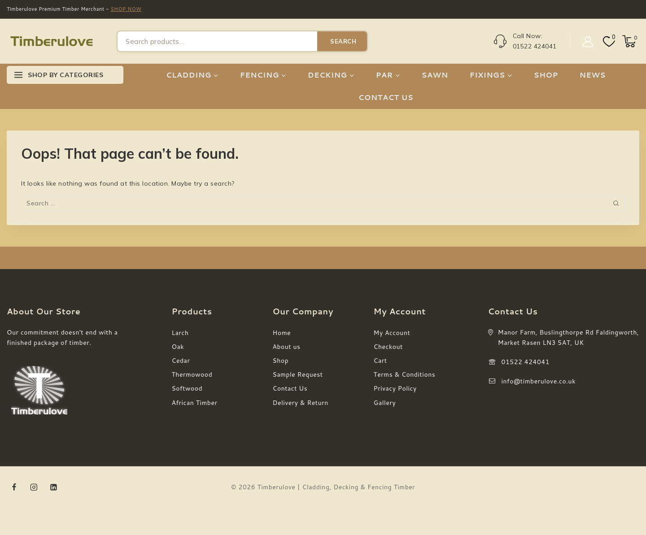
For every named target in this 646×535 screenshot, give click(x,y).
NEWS (593, 75)
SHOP (546, 75)
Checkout (388, 346)
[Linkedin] (53, 487)
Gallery (385, 402)
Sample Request (298, 374)
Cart (380, 360)
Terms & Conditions (405, 374)
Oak (178, 346)
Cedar (181, 360)
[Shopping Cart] (630, 41)
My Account (392, 332)
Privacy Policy (395, 388)
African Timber (195, 402)
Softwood (187, 388)
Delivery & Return (300, 402)
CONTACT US (385, 97)
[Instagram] (34, 487)
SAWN (435, 75)
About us (287, 346)
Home (282, 332)
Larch (180, 332)
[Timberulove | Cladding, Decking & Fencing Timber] (51, 41)
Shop (281, 360)
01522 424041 (526, 361)
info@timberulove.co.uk (539, 381)
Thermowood (192, 374)
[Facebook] (14, 487)
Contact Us (290, 388)
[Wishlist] (608, 41)
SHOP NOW (126, 9)
